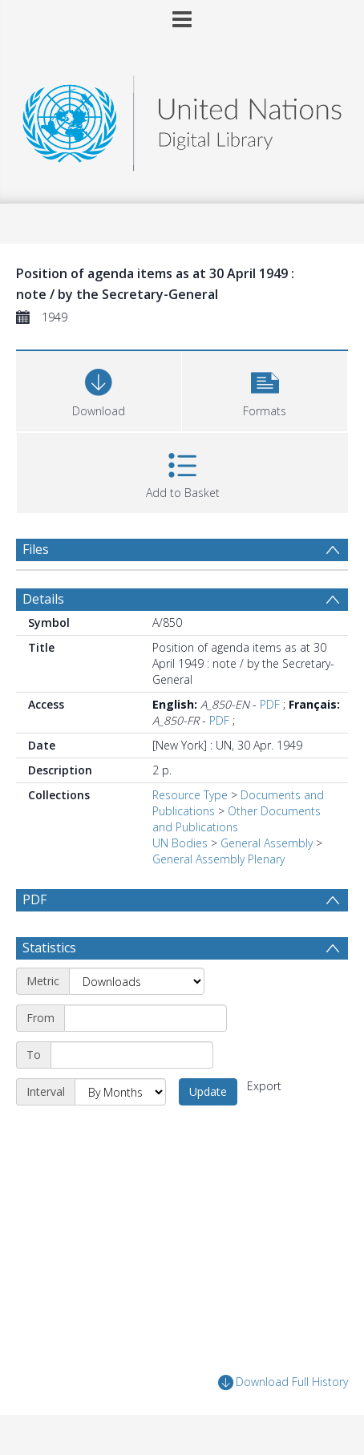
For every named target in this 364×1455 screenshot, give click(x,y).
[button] (264, 389)
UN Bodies (180, 843)
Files (35, 549)
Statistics (49, 947)
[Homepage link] (182, 119)
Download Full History (283, 1382)
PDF (270, 704)
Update (208, 1091)
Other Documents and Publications (236, 819)
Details (43, 599)
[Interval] (120, 1091)
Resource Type (190, 794)
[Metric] (136, 981)
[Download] (98, 389)
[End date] (132, 1055)
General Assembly (266, 843)
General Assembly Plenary (218, 859)
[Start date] (145, 1018)
